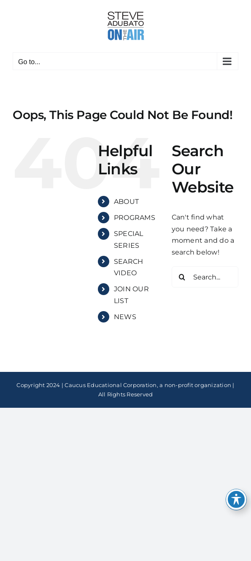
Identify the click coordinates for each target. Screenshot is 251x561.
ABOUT (126, 202)
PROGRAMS (134, 218)
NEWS (125, 317)
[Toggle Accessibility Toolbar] (236, 499)
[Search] (182, 276)
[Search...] (205, 276)
